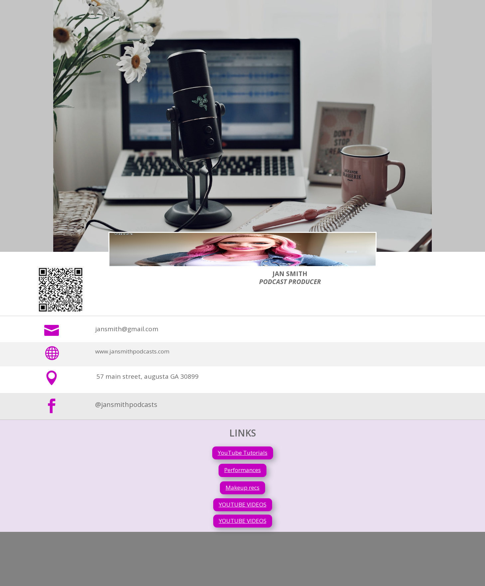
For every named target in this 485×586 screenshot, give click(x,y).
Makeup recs (242, 487)
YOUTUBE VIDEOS (242, 504)
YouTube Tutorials (242, 452)
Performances (242, 470)
